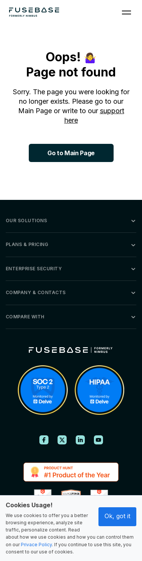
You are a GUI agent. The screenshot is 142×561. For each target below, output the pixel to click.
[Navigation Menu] (126, 12)
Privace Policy (36, 544)
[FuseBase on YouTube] (98, 439)
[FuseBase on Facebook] (43, 439)
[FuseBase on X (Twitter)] (62, 439)
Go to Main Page (71, 153)
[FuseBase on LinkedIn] (80, 439)
